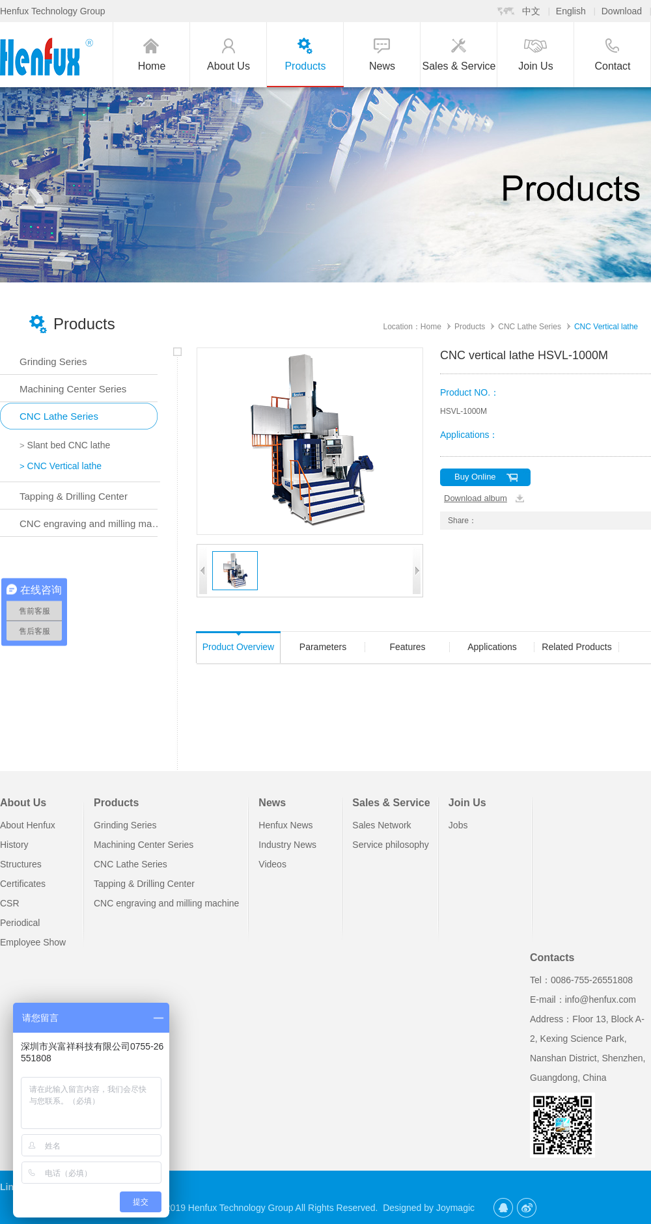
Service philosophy (390, 844)
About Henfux (27, 825)
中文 (531, 11)
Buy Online (475, 477)
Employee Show (33, 942)
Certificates (23, 883)
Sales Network (381, 825)
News (272, 802)
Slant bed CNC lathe (65, 445)
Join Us (467, 802)
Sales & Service (389, 802)
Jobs (458, 825)
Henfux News (285, 825)
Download (622, 11)
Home (431, 326)
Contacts (552, 957)
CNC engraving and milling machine (166, 903)
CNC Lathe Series (529, 326)
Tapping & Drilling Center (144, 883)
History (14, 844)
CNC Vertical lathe (606, 326)
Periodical (20, 923)
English (571, 11)
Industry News (287, 844)
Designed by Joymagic (429, 1208)
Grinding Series (125, 825)
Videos (272, 864)
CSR (10, 903)
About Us (23, 802)
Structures (21, 864)
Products (469, 326)
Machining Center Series (143, 844)
